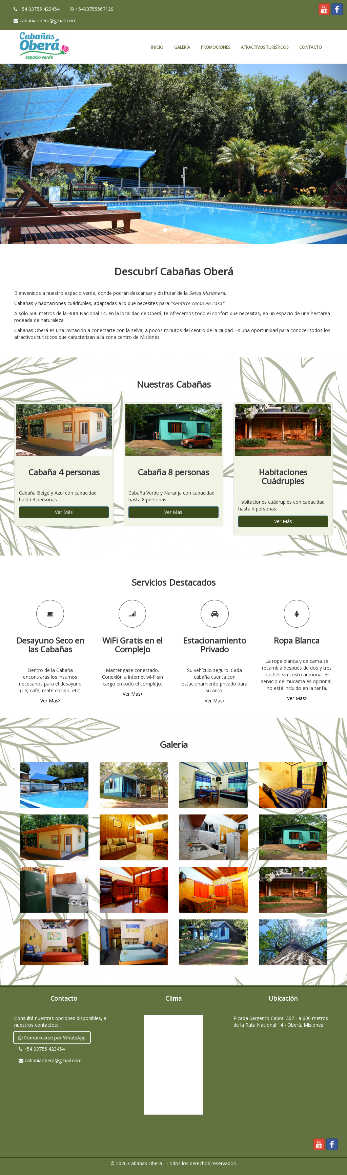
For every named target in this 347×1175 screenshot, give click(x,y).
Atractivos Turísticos (264, 47)
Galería (182, 47)
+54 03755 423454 (37, 9)
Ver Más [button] (64, 512)
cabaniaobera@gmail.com (45, 20)
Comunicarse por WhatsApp (52, 1037)
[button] (26, 154)
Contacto (310, 47)
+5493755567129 (92, 9)
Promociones (215, 47)
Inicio (157, 47)
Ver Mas (50, 700)
